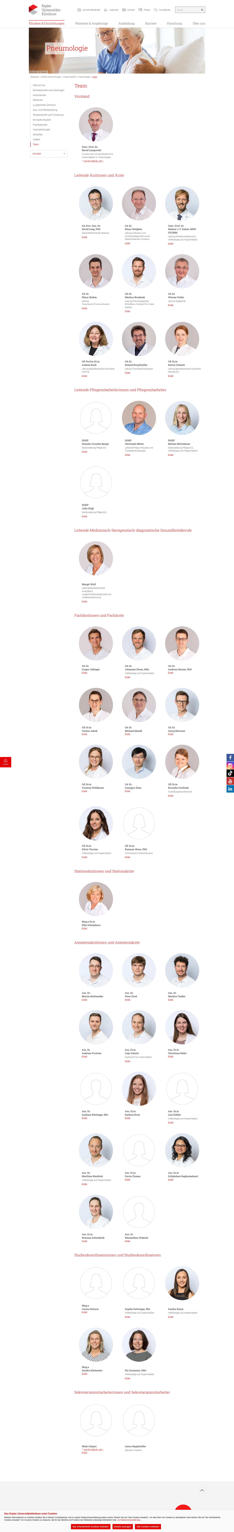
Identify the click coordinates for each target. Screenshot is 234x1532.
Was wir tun (39, 85)
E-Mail (84, 237)
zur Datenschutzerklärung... (129, 1520)
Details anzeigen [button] (122, 1526)
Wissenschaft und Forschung (48, 114)
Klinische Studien (42, 119)
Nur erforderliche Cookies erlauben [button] (91, 1526)
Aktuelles (37, 134)
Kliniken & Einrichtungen (46, 23)
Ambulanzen (39, 95)
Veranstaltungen (41, 129)
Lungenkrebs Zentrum (44, 105)
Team (36, 144)
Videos (36, 139)
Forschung (174, 23)
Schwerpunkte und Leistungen (48, 90)
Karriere (150, 23)
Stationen (38, 100)
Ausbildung (126, 23)
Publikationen (40, 124)
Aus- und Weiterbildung (45, 109)
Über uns (199, 23)
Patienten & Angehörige (91, 23)
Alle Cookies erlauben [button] (148, 1526)
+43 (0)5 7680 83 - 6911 (93, 161)
